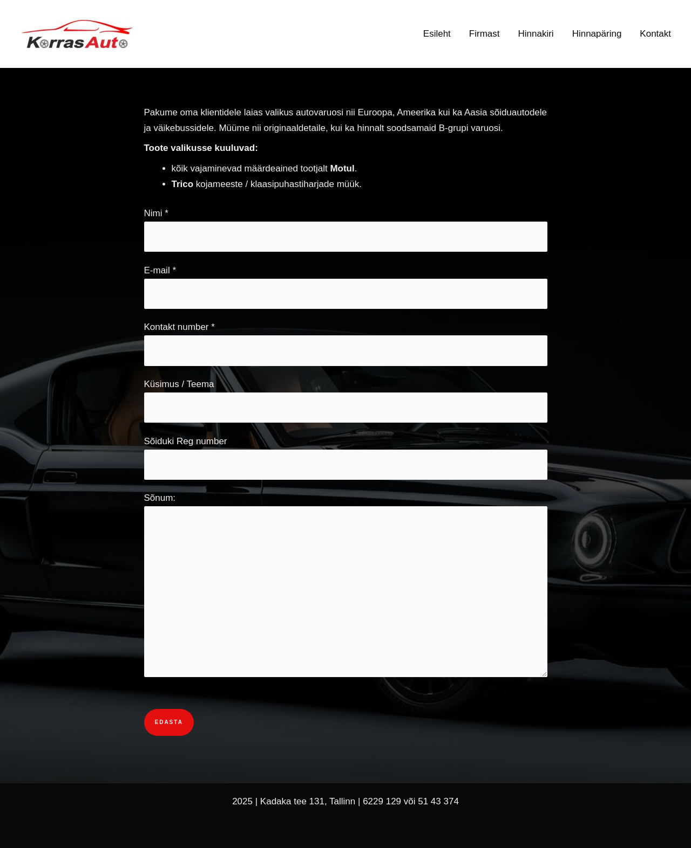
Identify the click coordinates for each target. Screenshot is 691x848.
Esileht (437, 34)
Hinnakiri (536, 34)
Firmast (484, 34)
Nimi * (345, 230)
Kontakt (655, 34)
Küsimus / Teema (345, 401)
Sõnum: (345, 587)
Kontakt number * (345, 344)
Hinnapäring (597, 34)
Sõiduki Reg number (345, 458)
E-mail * (345, 287)
